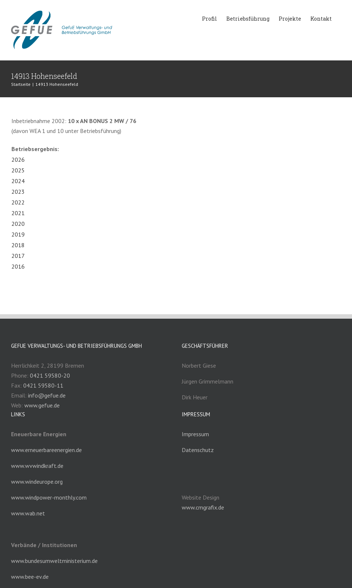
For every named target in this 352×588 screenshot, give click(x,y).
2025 (18, 170)
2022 (18, 202)
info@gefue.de (47, 395)
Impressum (195, 434)
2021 (18, 213)
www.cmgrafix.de (203, 507)
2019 (18, 234)
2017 (18, 255)
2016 (18, 266)
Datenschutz (198, 450)
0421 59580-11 (43, 385)
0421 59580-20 (50, 375)
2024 (18, 181)
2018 (18, 245)
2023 (18, 191)
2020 (18, 223)
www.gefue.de (42, 405)
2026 (18, 159)
